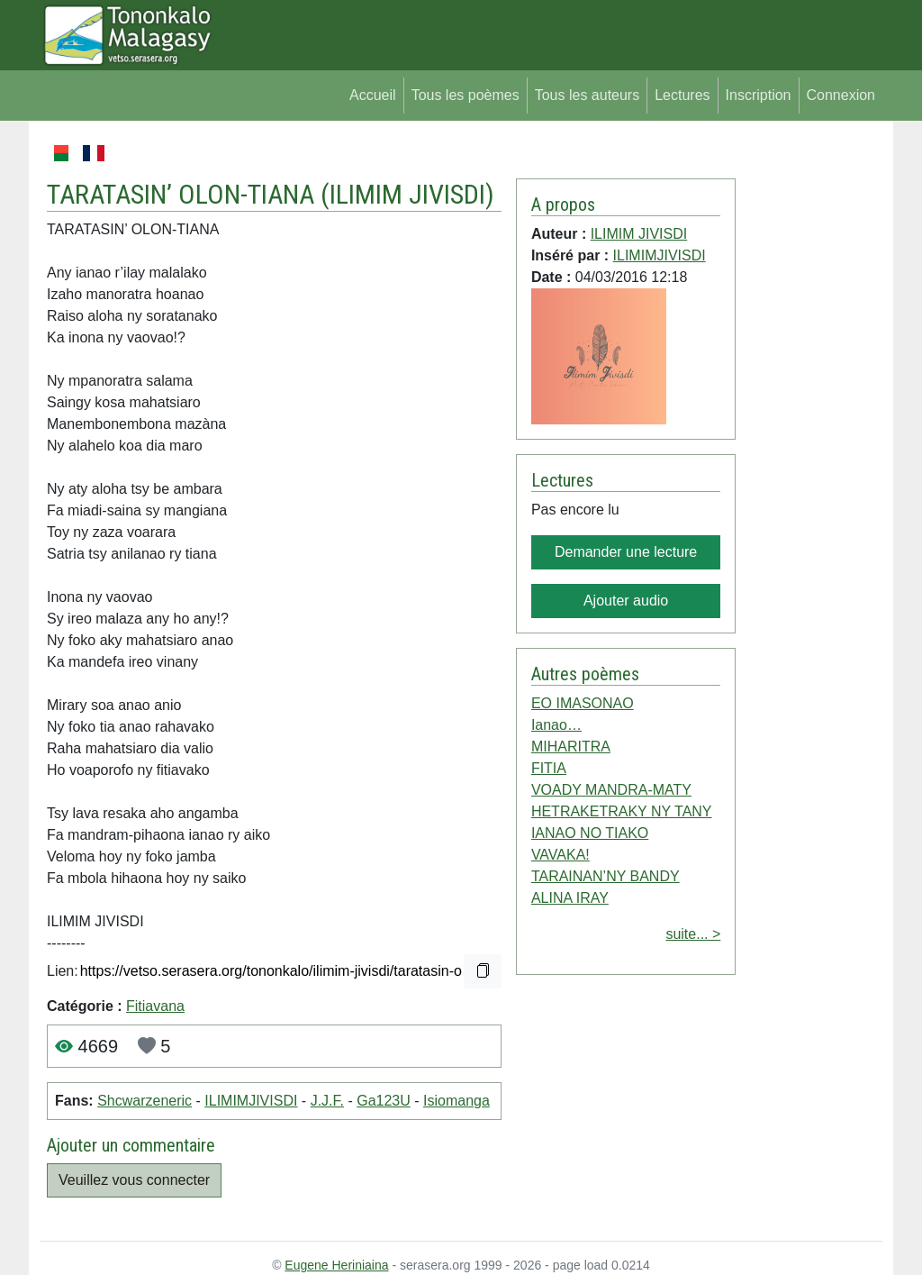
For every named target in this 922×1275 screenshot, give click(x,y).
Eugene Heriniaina (336, 1265)
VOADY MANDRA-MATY (611, 789)
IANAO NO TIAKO (589, 833)
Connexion (841, 95)
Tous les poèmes (465, 95)
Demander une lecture (626, 552)
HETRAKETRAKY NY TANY (621, 811)
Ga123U (384, 1100)
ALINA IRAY (570, 898)
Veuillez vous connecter (134, 1180)
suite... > (692, 934)
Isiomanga (456, 1100)
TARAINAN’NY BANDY (605, 876)
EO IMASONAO (582, 703)
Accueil (372, 95)
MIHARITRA (570, 746)
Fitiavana (155, 1006)
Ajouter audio (625, 600)
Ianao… (556, 725)
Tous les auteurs (587, 95)
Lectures (682, 95)
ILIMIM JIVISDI (407, 194)
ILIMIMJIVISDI (250, 1100)
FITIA (548, 768)
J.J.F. (327, 1100)
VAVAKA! (560, 854)
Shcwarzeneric (144, 1100)
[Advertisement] (809, 412)
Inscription (758, 95)
